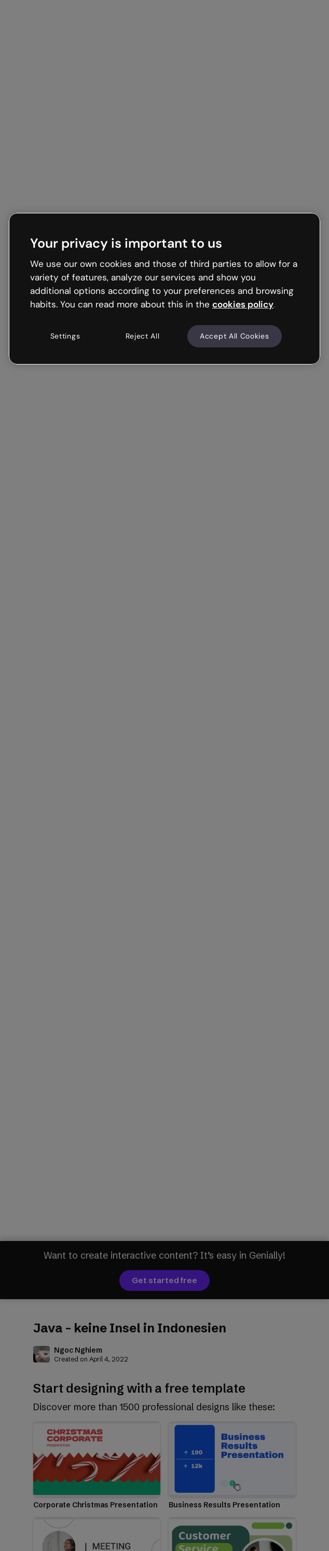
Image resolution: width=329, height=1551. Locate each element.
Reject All (143, 336)
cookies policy (242, 304)
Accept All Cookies (234, 336)
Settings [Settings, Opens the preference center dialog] (65, 336)
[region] (164, 289)
